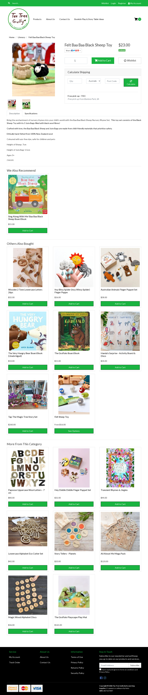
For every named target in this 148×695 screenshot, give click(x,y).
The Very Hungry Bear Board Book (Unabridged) (25, 354)
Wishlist (105, 3)
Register (122, 3)
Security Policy (77, 673)
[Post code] (112, 81)
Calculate (131, 82)
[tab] (14, 113)
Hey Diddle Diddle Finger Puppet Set (72, 490)
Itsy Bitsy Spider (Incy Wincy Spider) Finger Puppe (72, 291)
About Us (50, 19)
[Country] (93, 81)
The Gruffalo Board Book (66, 353)
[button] (130, 60)
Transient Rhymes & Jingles (114, 490)
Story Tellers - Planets (65, 553)
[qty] (75, 81)
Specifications (31, 113)
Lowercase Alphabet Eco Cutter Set (25, 553)
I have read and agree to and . (118, 670)
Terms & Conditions (127, 670)
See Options (74, 431)
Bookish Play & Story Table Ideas (89, 19)
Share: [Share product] (72, 50)
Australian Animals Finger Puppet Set (119, 289)
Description (14, 113)
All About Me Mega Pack (113, 553)
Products (37, 19)
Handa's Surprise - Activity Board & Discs (118, 354)
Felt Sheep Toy (61, 416)
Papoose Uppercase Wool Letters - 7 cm (26, 491)
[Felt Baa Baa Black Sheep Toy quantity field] (76, 60)
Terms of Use (77, 657)
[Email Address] (114, 665)
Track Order (14, 662)
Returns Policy (77, 668)
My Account (14, 657)
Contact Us (64, 19)
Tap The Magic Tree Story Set (22, 416)
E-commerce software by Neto (118, 688)
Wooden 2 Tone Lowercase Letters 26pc (25, 291)
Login (113, 3)
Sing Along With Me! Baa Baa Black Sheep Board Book (25, 217)
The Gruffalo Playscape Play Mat (70, 617)
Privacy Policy (77, 662)
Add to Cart (103, 60)
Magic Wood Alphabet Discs (22, 617)
